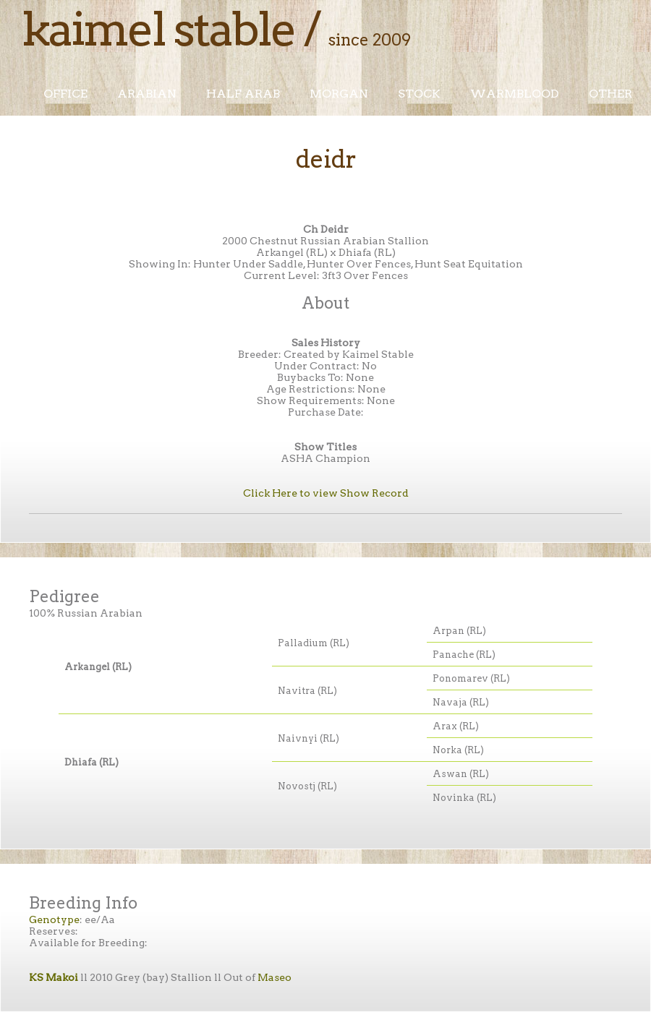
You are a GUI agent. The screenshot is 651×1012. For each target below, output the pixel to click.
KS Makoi (53, 977)
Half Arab (243, 93)
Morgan (339, 93)
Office (65, 93)
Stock (419, 93)
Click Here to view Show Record (326, 493)
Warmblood (514, 93)
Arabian (146, 93)
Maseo (275, 977)
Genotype (54, 919)
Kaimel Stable (158, 29)
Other (610, 93)
